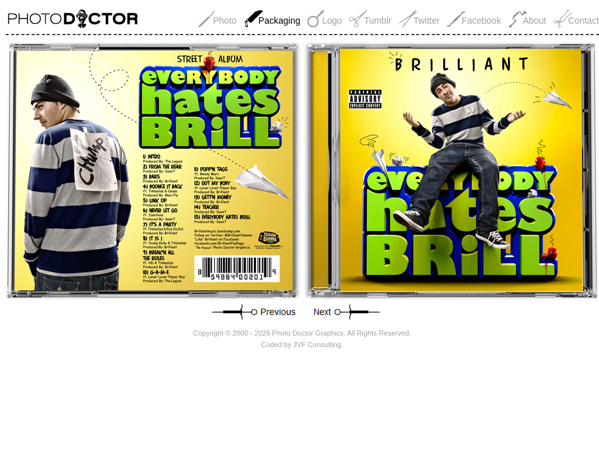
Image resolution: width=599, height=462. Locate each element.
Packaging (279, 20)
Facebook (481, 20)
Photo (225, 20)
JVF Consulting (317, 344)
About (534, 20)
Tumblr (377, 20)
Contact (583, 20)
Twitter (426, 20)
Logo (332, 20)
